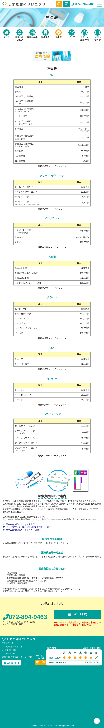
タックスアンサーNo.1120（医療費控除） (28, 527)
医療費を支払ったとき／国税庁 (19, 524)
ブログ (71, 33)
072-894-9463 (82, 4)
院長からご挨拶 (19, 35)
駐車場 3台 (11, 663)
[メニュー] (99, 4)
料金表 (58, 33)
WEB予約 (77, 614)
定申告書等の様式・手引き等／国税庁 (22, 530)
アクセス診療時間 (84, 35)
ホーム (6, 33)
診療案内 (45, 33)
